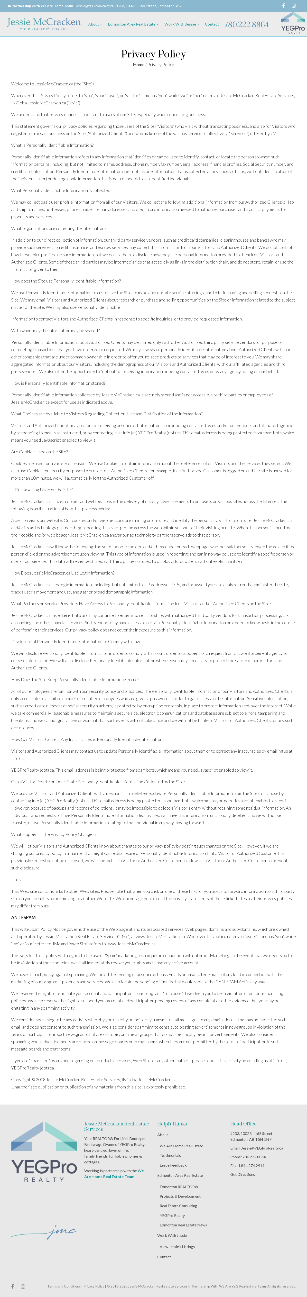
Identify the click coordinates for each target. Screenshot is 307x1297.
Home (139, 64)
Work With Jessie (172, 1235)
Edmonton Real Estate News (183, 1225)
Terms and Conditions (64, 1286)
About (162, 1134)
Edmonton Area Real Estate (180, 1175)
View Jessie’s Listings (177, 1246)
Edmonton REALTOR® (179, 1186)
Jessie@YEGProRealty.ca (95, 6)
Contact (164, 1256)
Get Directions (242, 1174)
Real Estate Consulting (178, 1205)
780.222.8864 (246, 25)
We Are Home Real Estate (181, 1145)
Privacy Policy (94, 1286)
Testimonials (170, 1155)
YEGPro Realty (172, 1215)
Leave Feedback (173, 1165)
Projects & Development (180, 1196)
